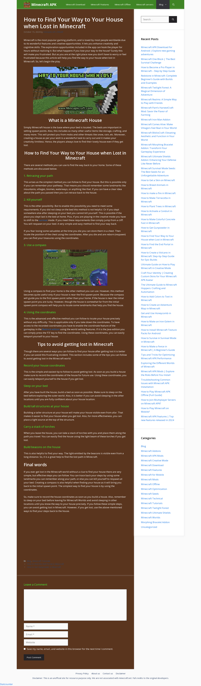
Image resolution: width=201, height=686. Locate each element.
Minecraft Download (75, 4)
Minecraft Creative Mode (154, 460)
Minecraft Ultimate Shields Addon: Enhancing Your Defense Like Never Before (158, 160)
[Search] (173, 19)
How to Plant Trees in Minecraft (158, 206)
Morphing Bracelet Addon (155, 522)
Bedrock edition (51, 329)
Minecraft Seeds (150, 493)
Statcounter (6, 684)
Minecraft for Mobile (152, 474)
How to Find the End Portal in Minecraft (45, 564)
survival (43, 220)
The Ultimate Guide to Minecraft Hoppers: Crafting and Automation (159, 288)
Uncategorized (149, 527)
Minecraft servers (144, 4)
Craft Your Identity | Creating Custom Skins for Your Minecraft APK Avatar (159, 276)
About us (95, 673)
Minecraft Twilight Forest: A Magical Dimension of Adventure (156, 91)
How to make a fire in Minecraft (158, 193)
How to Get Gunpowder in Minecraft (44, 567)
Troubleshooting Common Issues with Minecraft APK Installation (155, 383)
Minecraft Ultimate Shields (156, 512)
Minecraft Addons (151, 451)
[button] (173, 4)
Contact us (108, 673)
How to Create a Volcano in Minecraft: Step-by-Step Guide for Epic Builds (157, 256)
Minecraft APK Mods (152, 455)
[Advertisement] (75, 536)
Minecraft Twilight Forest (155, 508)
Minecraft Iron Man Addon (155, 119)
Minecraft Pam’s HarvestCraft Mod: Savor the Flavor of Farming (157, 111)
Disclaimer (121, 673)
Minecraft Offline (123, 4)
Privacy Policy (82, 673)
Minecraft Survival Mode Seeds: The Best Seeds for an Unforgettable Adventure (158, 172)
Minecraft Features (100, 4)
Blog (164, 4)
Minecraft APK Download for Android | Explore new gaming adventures (158, 51)
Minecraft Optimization (154, 489)
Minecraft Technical (152, 498)
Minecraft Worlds (150, 517)
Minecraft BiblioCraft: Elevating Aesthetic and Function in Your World (158, 136)
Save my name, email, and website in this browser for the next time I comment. (70, 649)
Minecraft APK (43, 4)
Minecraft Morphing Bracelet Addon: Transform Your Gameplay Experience (157, 148)
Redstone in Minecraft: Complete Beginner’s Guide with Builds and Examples (159, 79)
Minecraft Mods (150, 479)
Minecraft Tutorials (41, 561)
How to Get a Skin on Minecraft (158, 180)
